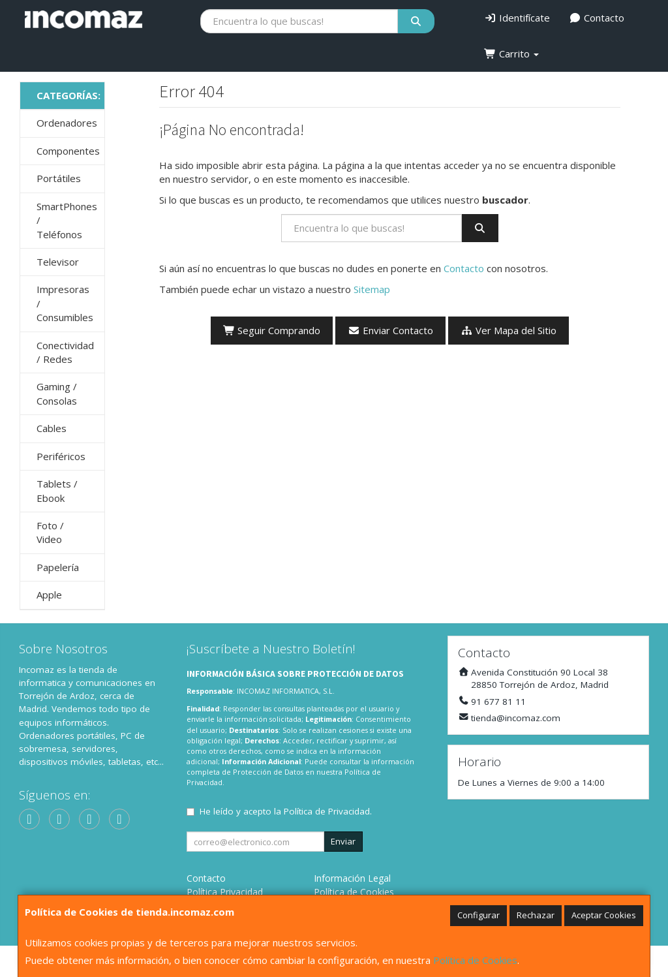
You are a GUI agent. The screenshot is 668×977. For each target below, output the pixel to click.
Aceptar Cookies (603, 915)
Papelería (58, 567)
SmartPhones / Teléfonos (67, 220)
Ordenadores (67, 122)
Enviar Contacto (390, 330)
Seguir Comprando (272, 330)
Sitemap (372, 289)
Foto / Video (50, 532)
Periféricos (61, 456)
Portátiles (59, 178)
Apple (49, 594)
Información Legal (352, 878)
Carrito (511, 53)
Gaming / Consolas (57, 393)
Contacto (597, 17)
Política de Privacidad (327, 811)
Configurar (478, 915)
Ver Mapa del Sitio (508, 330)
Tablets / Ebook (57, 490)
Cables (52, 428)
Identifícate (517, 17)
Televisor (58, 261)
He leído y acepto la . (286, 811)
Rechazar (535, 915)
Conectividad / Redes (65, 352)
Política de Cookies (475, 960)
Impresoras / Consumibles (65, 303)
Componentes (68, 150)
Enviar (343, 841)
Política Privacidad (225, 892)
